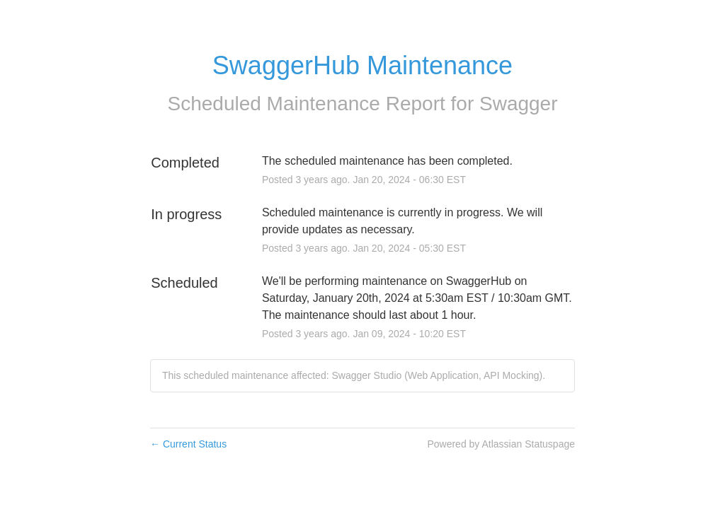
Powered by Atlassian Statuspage (501, 444)
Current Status (188, 444)
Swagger (518, 104)
